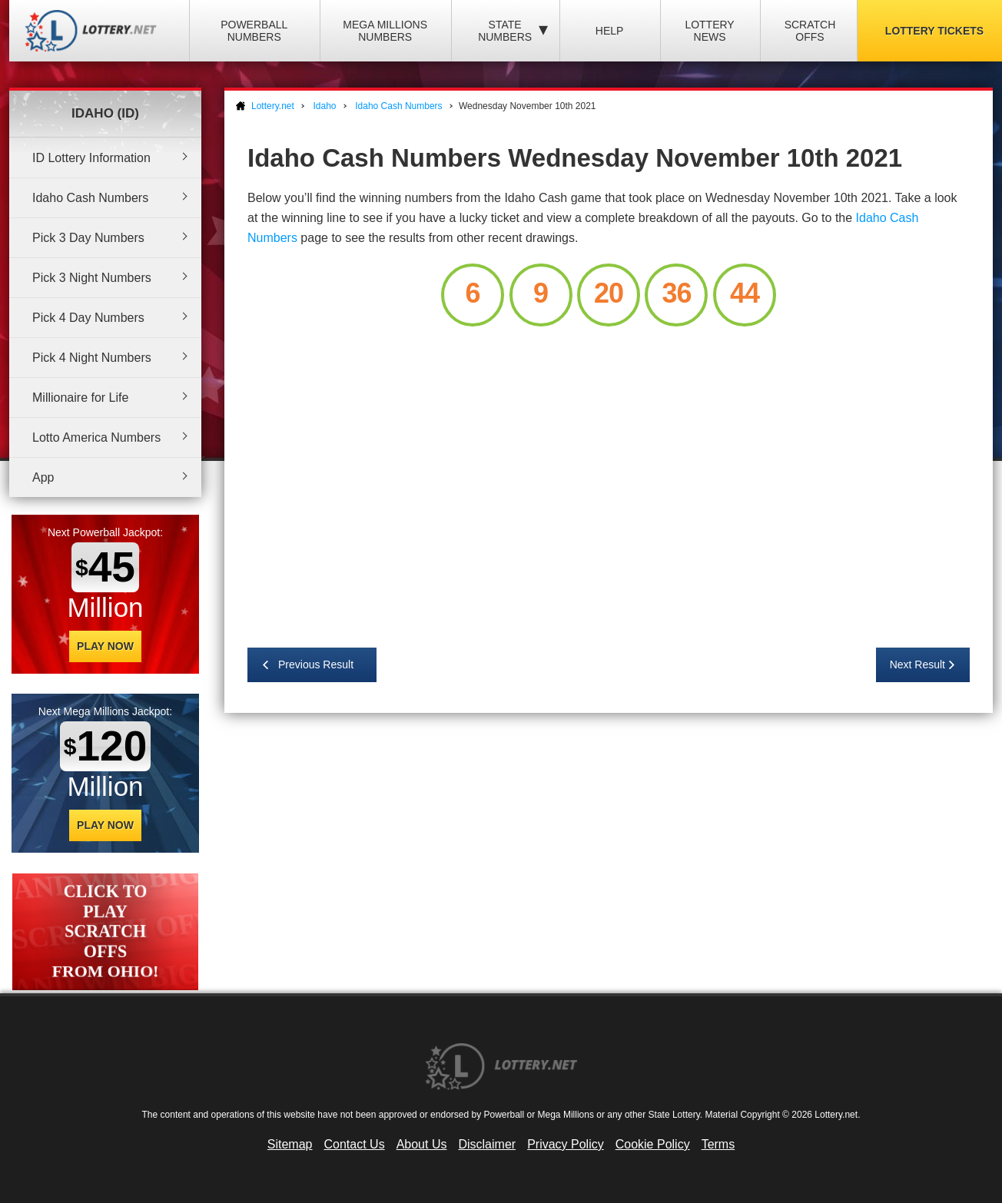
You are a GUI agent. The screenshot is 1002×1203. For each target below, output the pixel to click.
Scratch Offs (810, 30)
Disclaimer (487, 1144)
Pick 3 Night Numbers (91, 277)
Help (610, 31)
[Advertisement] (608, 480)
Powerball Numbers (254, 30)
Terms (718, 1144)
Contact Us (354, 1144)
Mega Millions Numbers (385, 30)
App (43, 477)
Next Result (917, 664)
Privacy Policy (565, 1144)
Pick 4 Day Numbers (88, 317)
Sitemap (290, 1144)
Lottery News (709, 30)
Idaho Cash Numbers (90, 197)
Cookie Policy (652, 1144)
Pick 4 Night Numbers (91, 357)
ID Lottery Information (91, 157)
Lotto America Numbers (96, 437)
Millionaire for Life (80, 397)
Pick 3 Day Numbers (88, 237)
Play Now (105, 646)
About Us (421, 1144)
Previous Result (315, 664)
